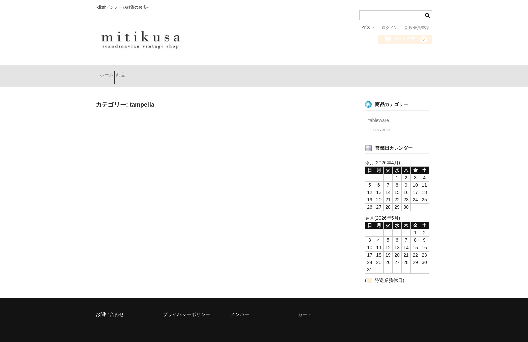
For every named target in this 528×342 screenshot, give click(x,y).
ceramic (381, 122)
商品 (135, 72)
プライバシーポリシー (186, 306)
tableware (378, 112)
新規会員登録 (417, 27)
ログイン (390, 27)
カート (305, 306)
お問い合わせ (110, 306)
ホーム (110, 72)
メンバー (239, 306)
